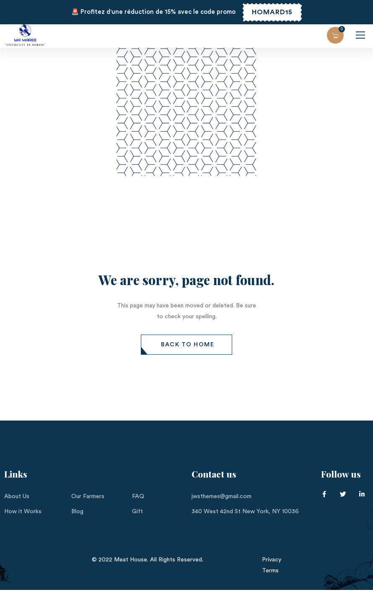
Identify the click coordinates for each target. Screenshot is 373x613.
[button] (186, 345)
